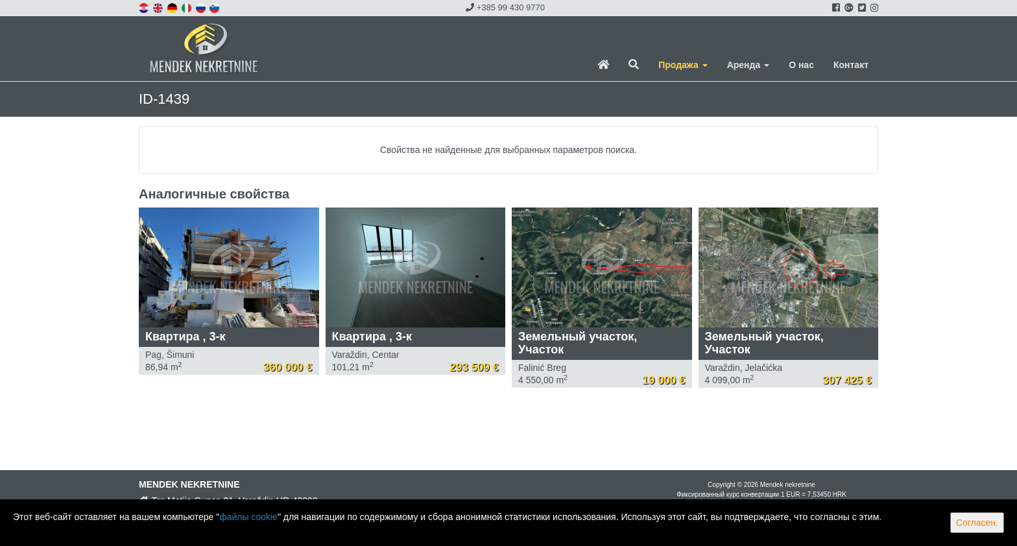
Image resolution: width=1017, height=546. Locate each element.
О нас (801, 65)
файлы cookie (248, 517)
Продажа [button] (682, 65)
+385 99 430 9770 (505, 7)
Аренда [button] (748, 65)
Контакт (850, 65)
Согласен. (977, 522)
